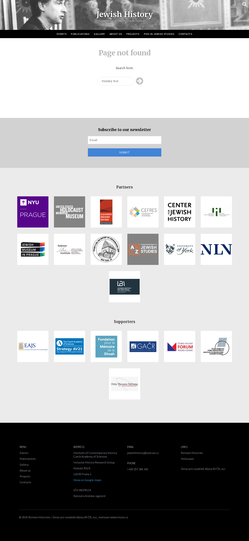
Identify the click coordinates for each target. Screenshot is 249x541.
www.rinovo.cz (119, 517)
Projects (132, 34)
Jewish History (124, 14)
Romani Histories (192, 453)
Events (61, 34)
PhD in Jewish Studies (159, 34)
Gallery (99, 34)
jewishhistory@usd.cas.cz (143, 453)
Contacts (185, 34)
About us (115, 34)
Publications (80, 34)
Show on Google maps (87, 480)
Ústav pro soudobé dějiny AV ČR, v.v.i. (203, 469)
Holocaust (187, 459)
